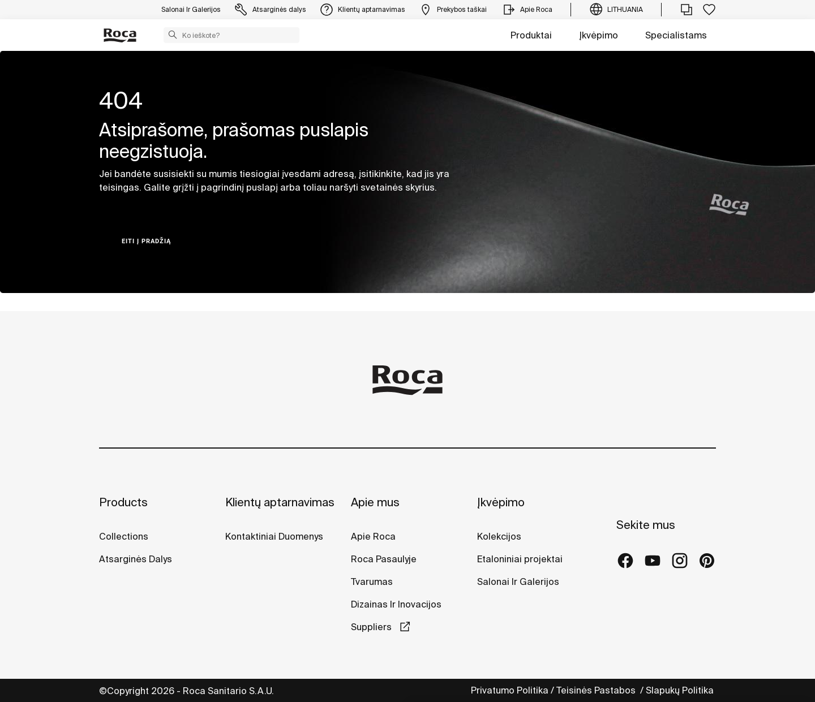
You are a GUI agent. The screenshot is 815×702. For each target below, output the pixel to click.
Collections (123, 536)
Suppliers (372, 627)
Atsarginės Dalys (135, 559)
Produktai (531, 35)
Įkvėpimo (598, 35)
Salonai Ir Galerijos (518, 581)
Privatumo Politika (509, 690)
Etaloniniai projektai (520, 559)
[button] (172, 34)
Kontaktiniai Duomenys (274, 536)
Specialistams (676, 35)
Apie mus (375, 502)
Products (123, 502)
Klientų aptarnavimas (279, 502)
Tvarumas (372, 581)
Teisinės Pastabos (597, 690)
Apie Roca (373, 536)
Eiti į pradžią (146, 241)
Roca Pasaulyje (384, 559)
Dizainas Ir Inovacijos (396, 604)
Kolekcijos (499, 536)
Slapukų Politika (681, 690)
